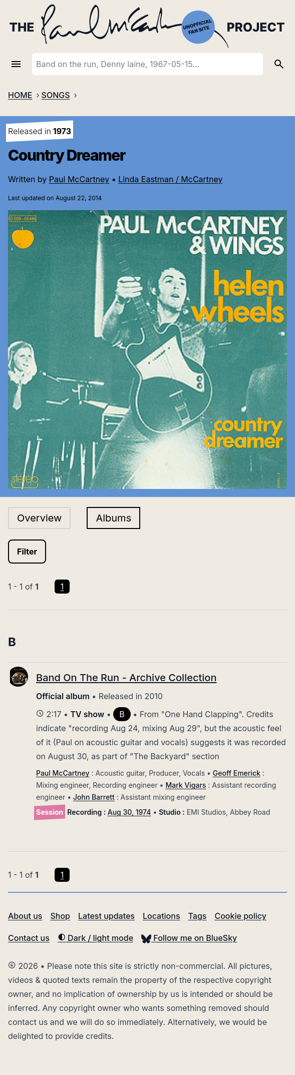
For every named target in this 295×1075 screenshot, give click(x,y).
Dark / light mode (95, 938)
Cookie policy (240, 916)
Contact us (29, 938)
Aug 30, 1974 (129, 812)
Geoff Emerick (236, 773)
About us (25, 916)
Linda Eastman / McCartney (170, 179)
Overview (39, 518)
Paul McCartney (79, 179)
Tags (197, 916)
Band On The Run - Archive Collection (126, 678)
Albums (113, 518)
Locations (161, 916)
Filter (27, 552)
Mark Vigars (185, 785)
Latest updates (106, 916)
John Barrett (94, 797)
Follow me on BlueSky (189, 938)
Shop (60, 916)
